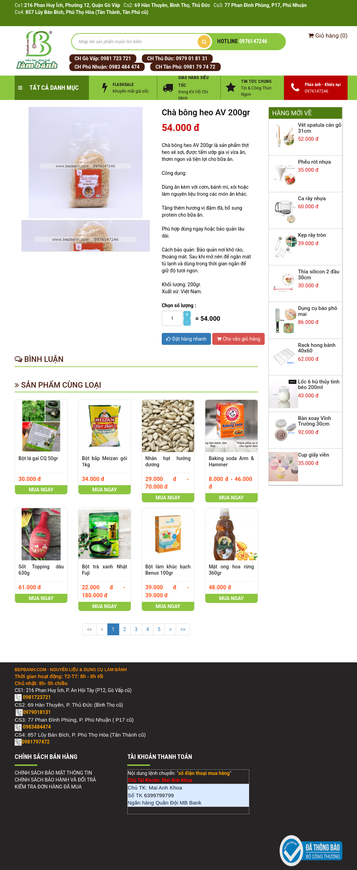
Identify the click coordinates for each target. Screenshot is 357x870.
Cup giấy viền (313, 455)
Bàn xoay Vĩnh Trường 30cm (314, 421)
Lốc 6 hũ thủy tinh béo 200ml (319, 385)
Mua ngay (41, 489)
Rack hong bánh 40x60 (317, 348)
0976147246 (242, 41)
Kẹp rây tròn (312, 235)
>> (182, 629)
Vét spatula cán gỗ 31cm (319, 128)
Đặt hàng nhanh (186, 339)
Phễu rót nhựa (314, 162)
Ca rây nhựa (312, 198)
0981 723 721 (116, 58)
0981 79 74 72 (199, 67)
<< (89, 629)
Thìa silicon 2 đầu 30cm (319, 275)
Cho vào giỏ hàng (238, 339)
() (328, 35)
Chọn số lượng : (179, 305)
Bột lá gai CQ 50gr (38, 458)
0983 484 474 (124, 67)
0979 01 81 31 (192, 58)
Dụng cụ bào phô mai (317, 311)
